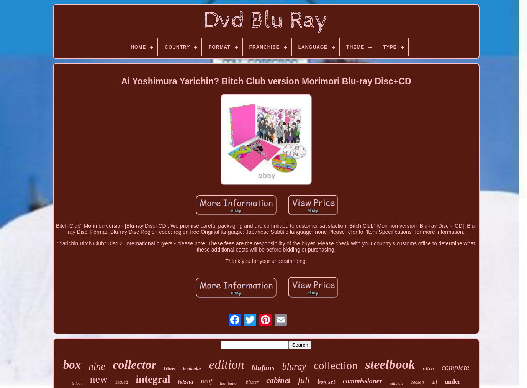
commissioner (362, 381)
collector (134, 365)
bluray (294, 367)
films (169, 369)
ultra (428, 368)
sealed (121, 382)
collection (335, 365)
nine (96, 366)
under (452, 381)
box (72, 365)
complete (455, 367)
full (304, 380)
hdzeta (185, 382)
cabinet (278, 380)
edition (226, 365)
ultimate (397, 383)
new (99, 379)
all (434, 382)
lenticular (192, 369)
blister (252, 382)
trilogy (77, 383)
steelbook (390, 364)
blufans (263, 367)
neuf (206, 381)
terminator (229, 383)
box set (326, 381)
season (417, 382)
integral (153, 379)
